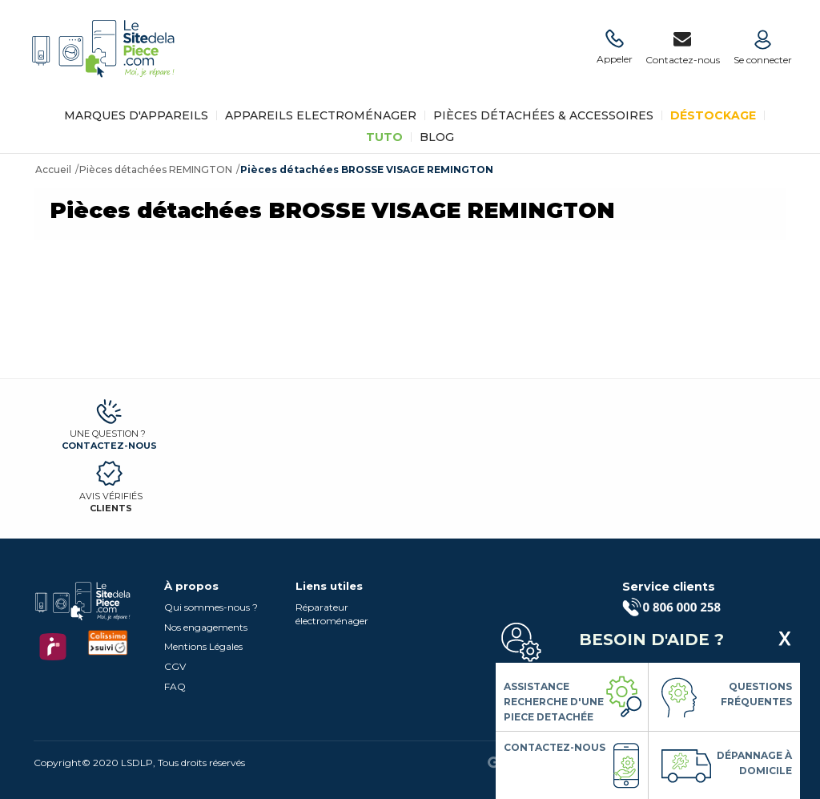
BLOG (437, 137)
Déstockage (713, 115)
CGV (175, 666)
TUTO (384, 137)
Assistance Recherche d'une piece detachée (554, 701)
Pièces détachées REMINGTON (155, 169)
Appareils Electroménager (320, 115)
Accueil (53, 169)
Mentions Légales (203, 646)
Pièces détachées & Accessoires (543, 115)
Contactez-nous (109, 445)
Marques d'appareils (136, 115)
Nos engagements (205, 627)
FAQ (175, 686)
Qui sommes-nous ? (211, 607)
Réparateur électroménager (331, 614)
